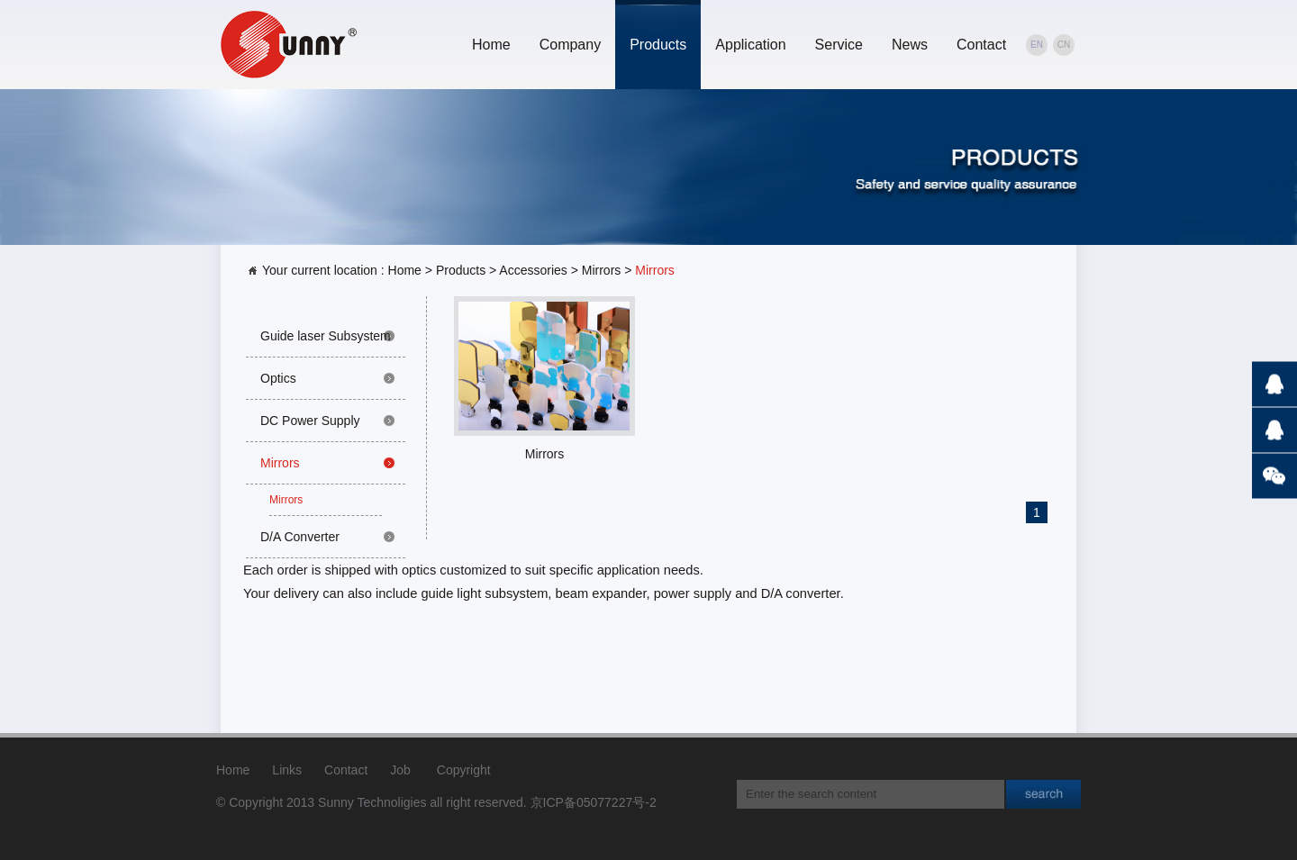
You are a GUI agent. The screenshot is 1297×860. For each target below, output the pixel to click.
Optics (278, 378)
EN (1036, 45)
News (910, 44)
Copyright (464, 770)
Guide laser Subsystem (325, 336)
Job (400, 770)
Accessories (533, 270)
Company (570, 44)
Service (839, 44)
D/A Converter (300, 537)
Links (287, 770)
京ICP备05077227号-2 (594, 802)
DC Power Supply (310, 420)
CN (1063, 45)
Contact (981, 44)
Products (658, 44)
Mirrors (601, 270)
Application (750, 44)
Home (491, 44)
